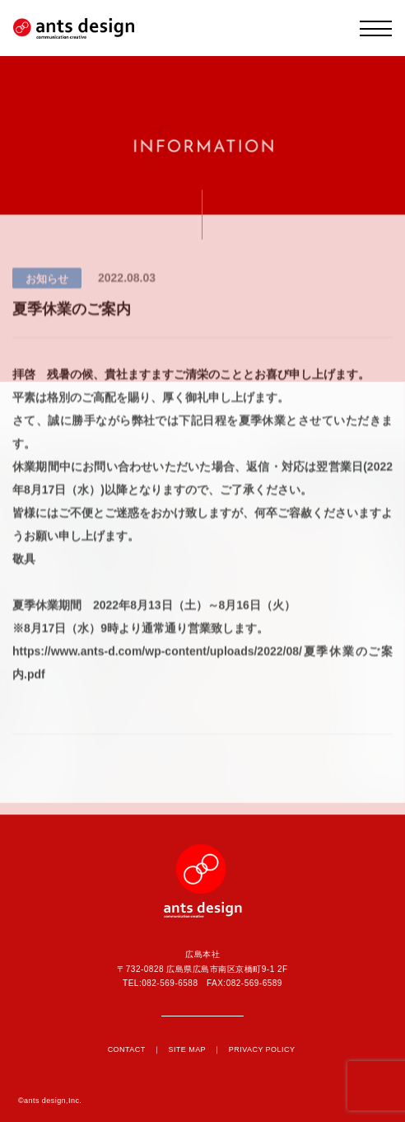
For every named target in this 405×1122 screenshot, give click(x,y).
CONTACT (127, 1049)
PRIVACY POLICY (262, 1049)
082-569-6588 (170, 983)
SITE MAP (187, 1049)
